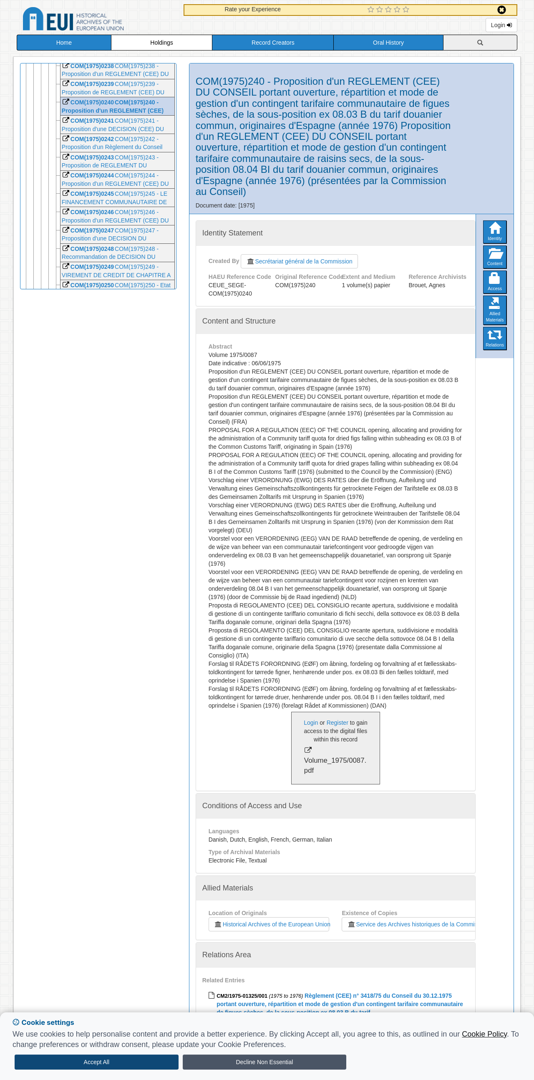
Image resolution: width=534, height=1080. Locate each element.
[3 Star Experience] (389, 10)
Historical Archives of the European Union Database (97, 20)
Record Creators (273, 42)
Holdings (161, 42)
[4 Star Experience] (398, 10)
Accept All (96, 1062)
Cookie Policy (484, 1034)
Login (501, 25)
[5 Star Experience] (407, 10)
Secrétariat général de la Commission (299, 261)
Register (337, 722)
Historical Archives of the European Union (272, 924)
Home (64, 42)
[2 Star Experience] (380, 10)
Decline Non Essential (264, 1062)
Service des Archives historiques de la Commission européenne (432, 924)
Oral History (388, 42)
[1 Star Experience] (372, 10)
